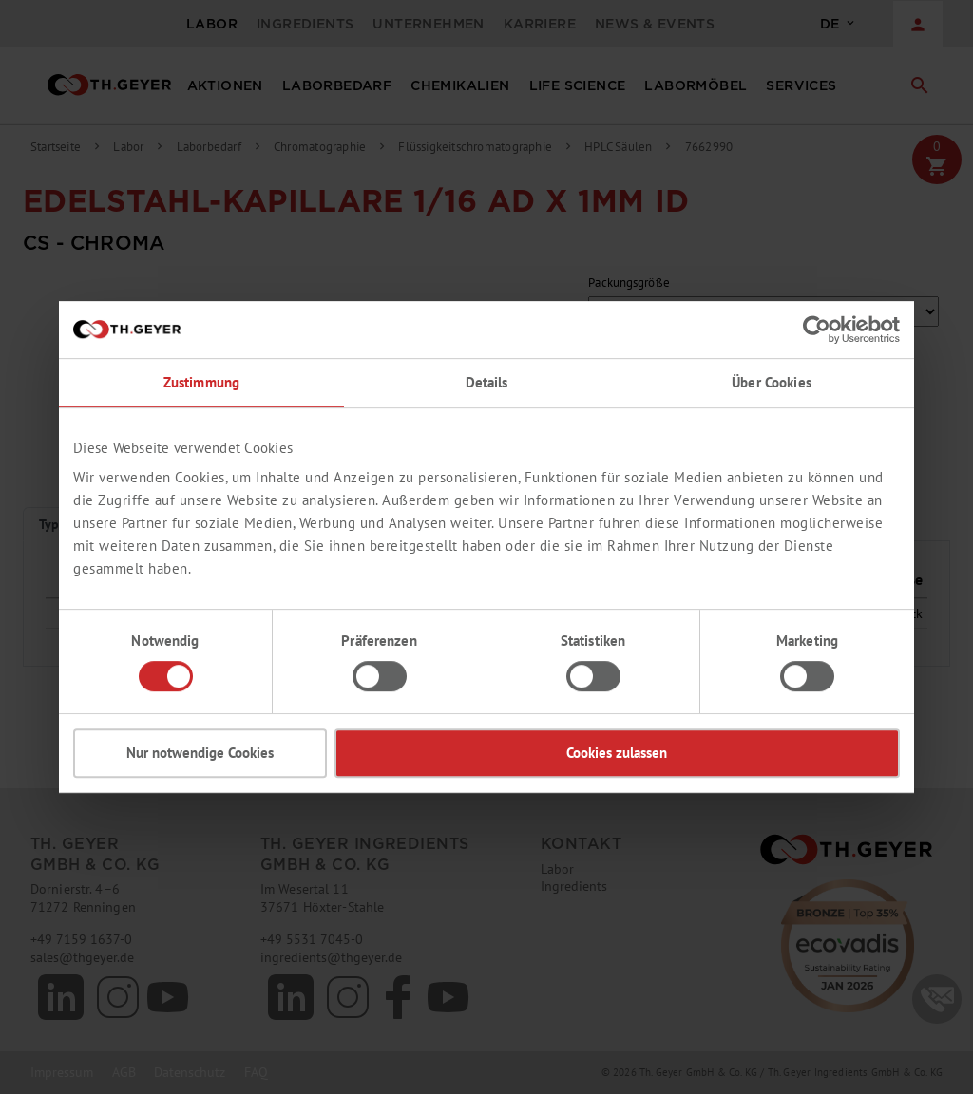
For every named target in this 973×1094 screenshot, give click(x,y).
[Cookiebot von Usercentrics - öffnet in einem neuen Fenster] (817, 329)
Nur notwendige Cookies (200, 753)
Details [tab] (487, 382)
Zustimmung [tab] (201, 382)
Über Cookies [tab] (771, 382)
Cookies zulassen (616, 753)
